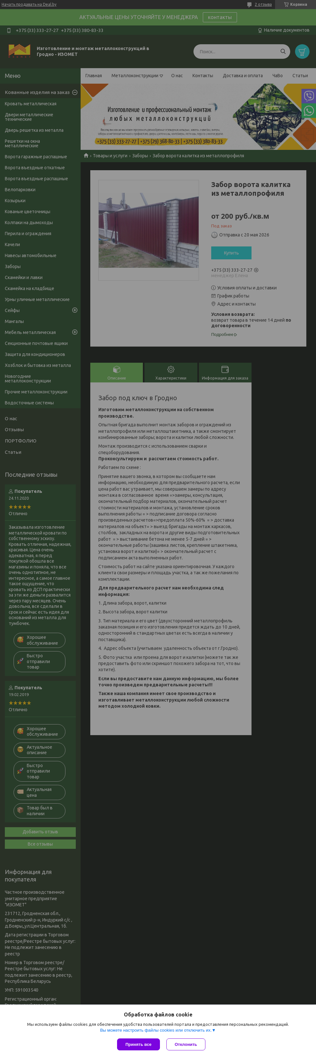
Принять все (138, 1044)
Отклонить (186, 1044)
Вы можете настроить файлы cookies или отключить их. (156, 1030)
